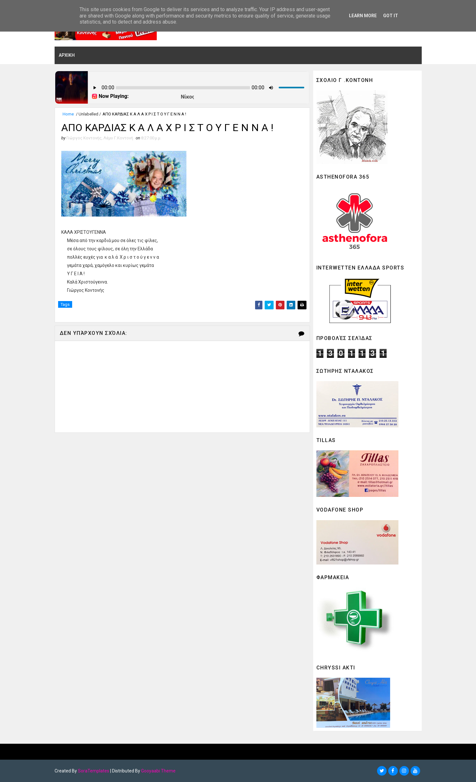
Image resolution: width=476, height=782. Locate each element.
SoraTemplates (93, 770)
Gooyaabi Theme (158, 770)
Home (68, 114)
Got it (390, 15)
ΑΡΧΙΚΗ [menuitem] (67, 55)
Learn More (363, 15)
